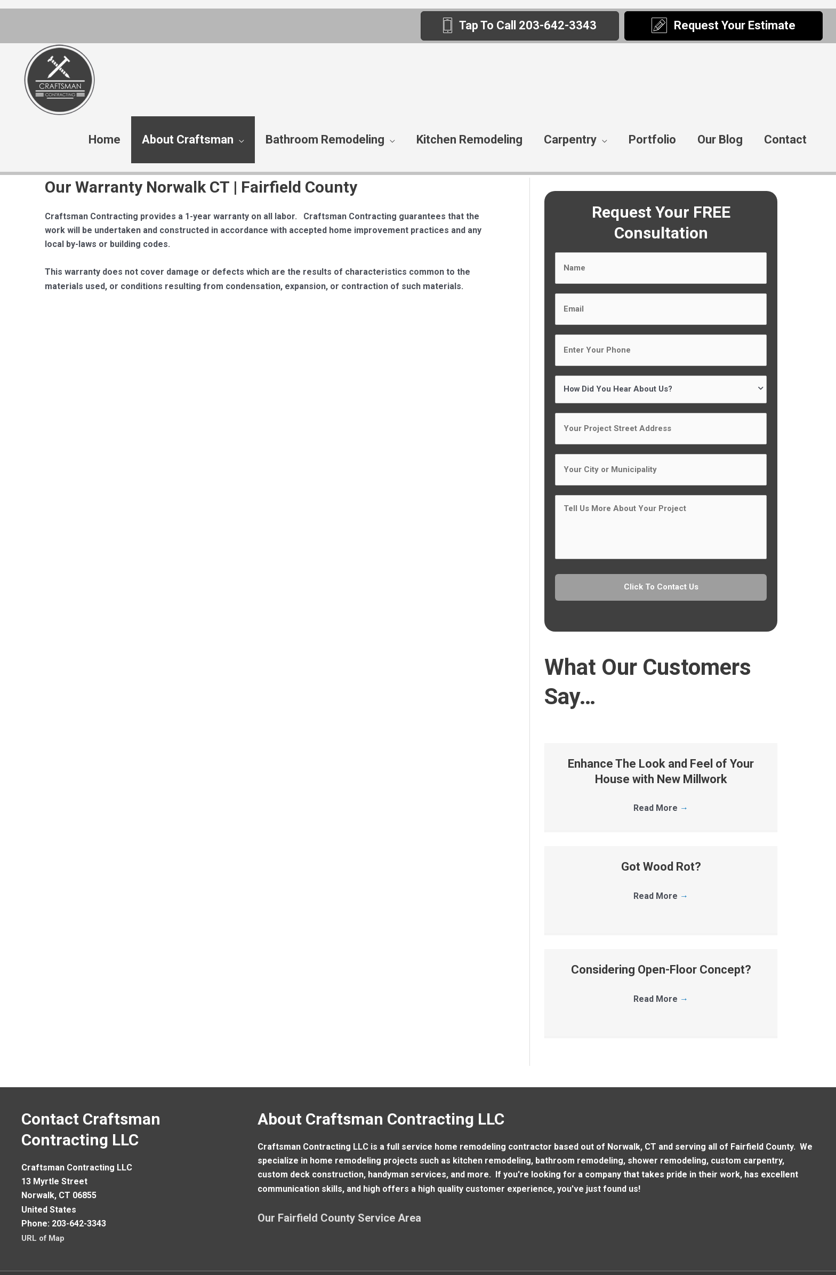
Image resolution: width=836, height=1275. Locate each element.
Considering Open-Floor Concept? (661, 946)
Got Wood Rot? (661, 843)
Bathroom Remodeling (325, 139)
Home (104, 139)
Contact (785, 139)
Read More (660, 785)
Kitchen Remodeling (469, 139)
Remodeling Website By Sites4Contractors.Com (612, 1261)
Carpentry (570, 139)
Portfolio (652, 139)
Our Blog (720, 139)
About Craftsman (188, 139)
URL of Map (44, 1215)
